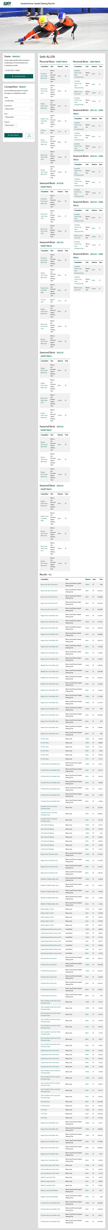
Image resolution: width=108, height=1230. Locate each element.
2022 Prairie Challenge (47, 825)
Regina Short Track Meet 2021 (49, 615)
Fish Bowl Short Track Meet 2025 (50, 1203)
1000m (60, 157)
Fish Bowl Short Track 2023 (49, 958)
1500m (60, 172)
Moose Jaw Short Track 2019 (44, 91)
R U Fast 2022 (45, 739)
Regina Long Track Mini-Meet (44, 121)
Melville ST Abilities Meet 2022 (50, 879)
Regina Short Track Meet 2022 (44, 106)
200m (59, 76)
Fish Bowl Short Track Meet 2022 (44, 76)
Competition (18, 108)
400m (59, 106)
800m (59, 142)
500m (59, 121)
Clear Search (29, 135)
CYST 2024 (44, 1110)
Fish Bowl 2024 (45, 1102)
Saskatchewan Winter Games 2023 (51, 929)
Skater (18, 100)
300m (59, 91)
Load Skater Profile (18, 76)
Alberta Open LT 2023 (47, 909)
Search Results (13, 135)
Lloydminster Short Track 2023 (50, 1050)
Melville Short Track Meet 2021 (50, 665)
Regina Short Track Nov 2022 (49, 854)
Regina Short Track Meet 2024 (49, 1123)
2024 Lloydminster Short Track (50, 1165)
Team (18, 116)
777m (59, 131)
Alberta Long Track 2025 (48, 1177)
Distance (10, 124)
